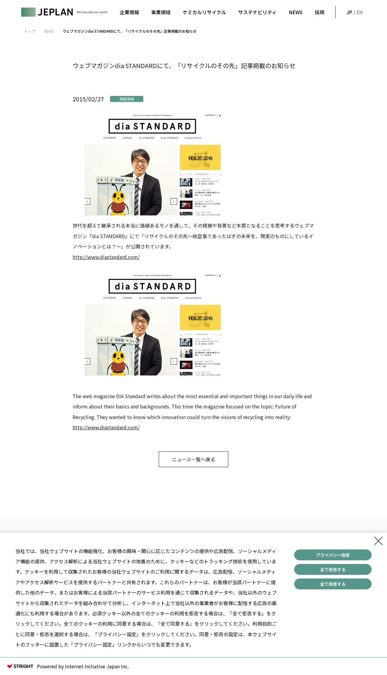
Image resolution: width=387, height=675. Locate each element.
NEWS (296, 12)
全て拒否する (333, 569)
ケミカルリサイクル (204, 12)
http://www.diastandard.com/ (106, 256)
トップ (29, 31)
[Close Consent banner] (378, 541)
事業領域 (161, 12)
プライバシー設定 (333, 555)
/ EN (354, 12)
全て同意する (333, 584)
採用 (319, 12)
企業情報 (129, 12)
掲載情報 (126, 98)
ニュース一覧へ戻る (193, 459)
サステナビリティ (257, 12)
